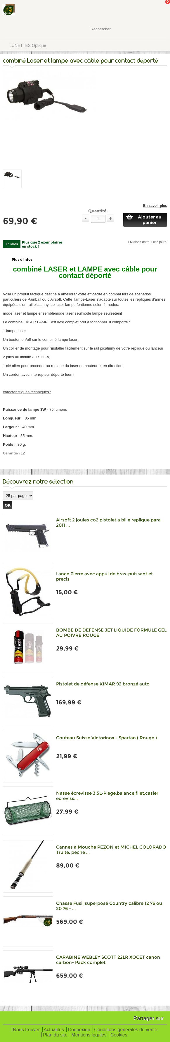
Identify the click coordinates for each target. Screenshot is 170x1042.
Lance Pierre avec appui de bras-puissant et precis (104, 576)
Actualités (54, 1030)
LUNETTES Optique (27, 45)
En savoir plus (155, 206)
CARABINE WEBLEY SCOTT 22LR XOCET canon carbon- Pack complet (108, 959)
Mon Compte (143, 10)
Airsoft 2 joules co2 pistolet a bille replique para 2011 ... (108, 522)
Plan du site (55, 1035)
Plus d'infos (22, 259)
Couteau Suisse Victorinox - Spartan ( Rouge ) (106, 737)
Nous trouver (26, 1030)
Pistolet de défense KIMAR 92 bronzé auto (103, 684)
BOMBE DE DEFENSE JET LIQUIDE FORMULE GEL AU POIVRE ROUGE (111, 632)
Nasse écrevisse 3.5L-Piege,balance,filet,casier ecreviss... (107, 795)
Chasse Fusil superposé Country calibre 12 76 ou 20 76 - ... (109, 905)
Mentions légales (88, 1035)
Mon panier (161, 10)
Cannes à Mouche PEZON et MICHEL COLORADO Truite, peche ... (111, 849)
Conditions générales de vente (125, 1030)
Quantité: (98, 211)
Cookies (118, 1035)
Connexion (79, 1030)
